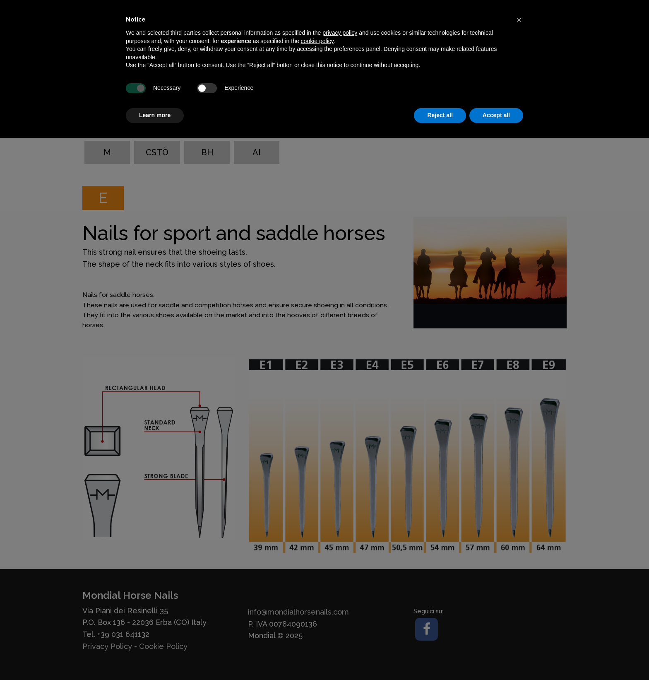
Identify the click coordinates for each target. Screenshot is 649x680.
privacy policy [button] (339, 32)
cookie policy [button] (317, 41)
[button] (519, 20)
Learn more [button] (155, 115)
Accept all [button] (496, 115)
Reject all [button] (439, 115)
